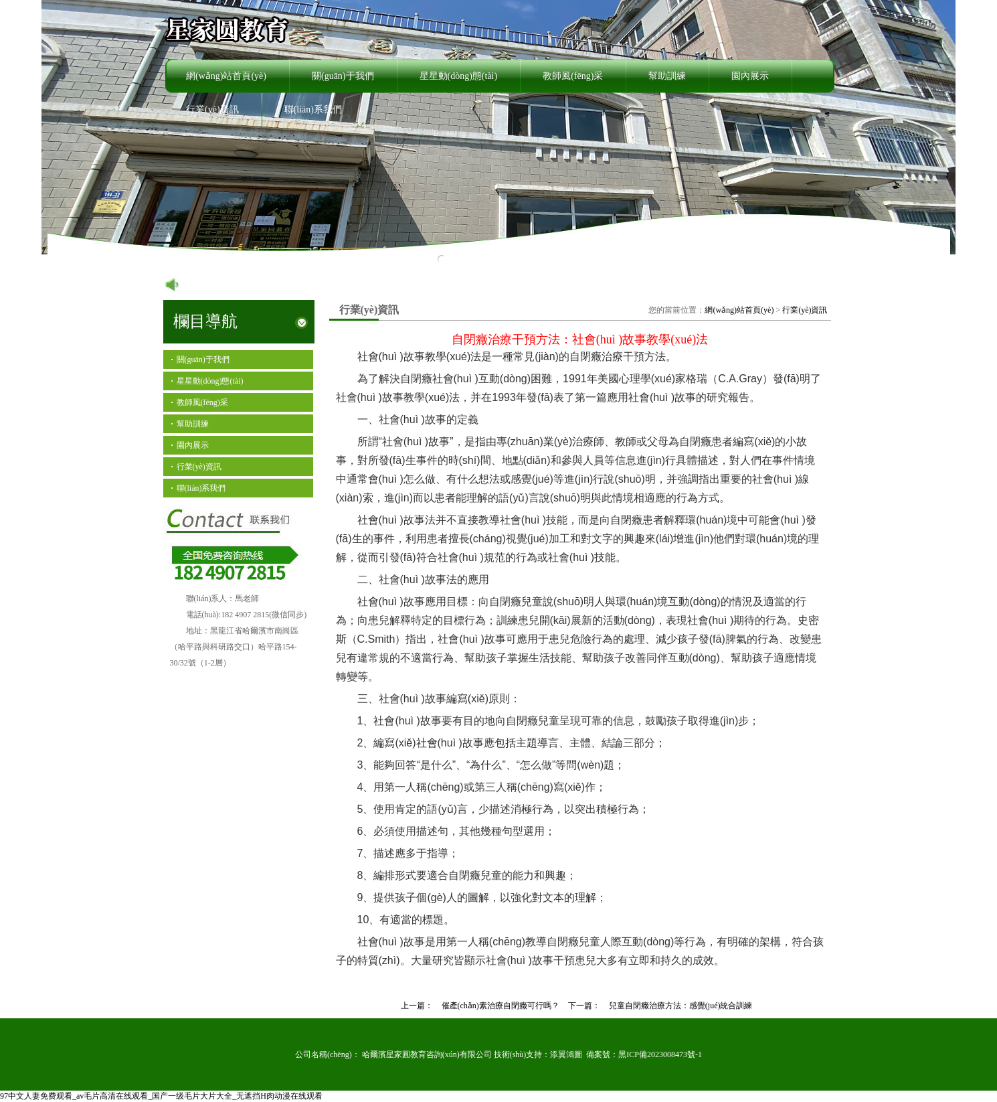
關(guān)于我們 (343, 76)
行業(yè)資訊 (212, 109)
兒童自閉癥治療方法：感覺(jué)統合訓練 (681, 1005)
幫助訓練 (667, 76)
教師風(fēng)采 (573, 76)
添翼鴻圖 (566, 1054)
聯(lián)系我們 (313, 109)
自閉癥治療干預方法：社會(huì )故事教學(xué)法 (580, 339)
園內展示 (750, 76)
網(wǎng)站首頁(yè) (226, 76)
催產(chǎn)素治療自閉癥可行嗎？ (500, 1005)
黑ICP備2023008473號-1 (660, 1054)
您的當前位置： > (737, 310)
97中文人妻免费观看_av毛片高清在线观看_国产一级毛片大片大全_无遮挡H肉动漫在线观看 (161, 1096)
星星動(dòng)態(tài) (459, 76)
